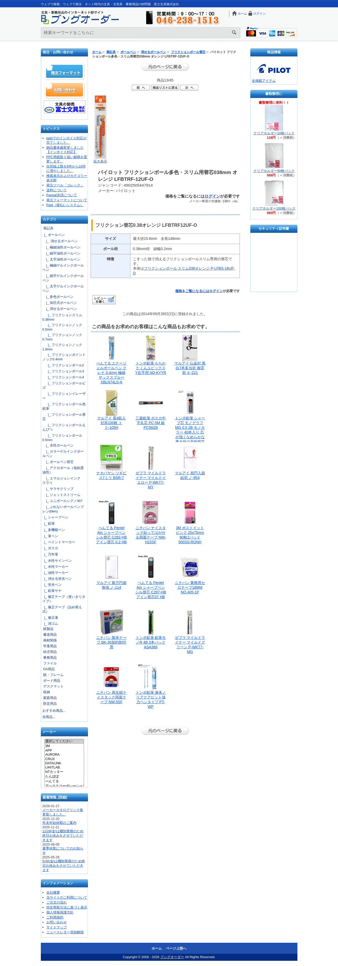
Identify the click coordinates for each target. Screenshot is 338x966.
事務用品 (50, 658)
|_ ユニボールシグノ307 (62, 501)
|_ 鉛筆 (48, 523)
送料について (56, 190)
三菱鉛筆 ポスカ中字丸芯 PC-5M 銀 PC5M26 (151, 423)
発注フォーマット (65, 71)
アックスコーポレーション (64, 786)
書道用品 (50, 635)
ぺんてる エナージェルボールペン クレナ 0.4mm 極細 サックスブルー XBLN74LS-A (111, 372)
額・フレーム (53, 675)
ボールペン (128, 52)
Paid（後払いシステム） (65, 205)
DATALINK (64, 763)
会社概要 (53, 892)
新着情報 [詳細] (55, 797)
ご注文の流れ (56, 902)
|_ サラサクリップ (58, 489)
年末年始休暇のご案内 (59, 823)
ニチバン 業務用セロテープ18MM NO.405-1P (190, 587)
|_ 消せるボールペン (60, 241)
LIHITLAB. (64, 767)
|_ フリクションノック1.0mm (62, 347)
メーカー (49, 732)
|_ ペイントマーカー (58, 542)
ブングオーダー (172, 957)
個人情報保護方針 (60, 912)
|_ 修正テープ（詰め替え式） (62, 609)
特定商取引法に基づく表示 (66, 907)
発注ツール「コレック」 (65, 185)
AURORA (64, 755)
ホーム (242, 13)
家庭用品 (50, 698)
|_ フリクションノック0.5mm (62, 327)
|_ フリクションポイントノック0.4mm (64, 357)
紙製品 (48, 629)
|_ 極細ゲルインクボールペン (63, 267)
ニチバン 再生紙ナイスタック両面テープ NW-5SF (111, 697)
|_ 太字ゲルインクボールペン (63, 288)
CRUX (64, 759)
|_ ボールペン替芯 (58, 462)
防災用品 (50, 703)
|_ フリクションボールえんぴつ (64, 427)
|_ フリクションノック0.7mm (62, 337)
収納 (46, 692)
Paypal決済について (61, 195)
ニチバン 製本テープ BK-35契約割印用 (111, 642)
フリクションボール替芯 (188, 52)
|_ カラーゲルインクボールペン (63, 453)
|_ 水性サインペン (57, 561)
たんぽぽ (64, 776)
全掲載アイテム (264, 81)
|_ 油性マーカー (55, 573)
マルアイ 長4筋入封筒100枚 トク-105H (111, 423)
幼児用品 (50, 652)
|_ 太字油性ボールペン (61, 259)
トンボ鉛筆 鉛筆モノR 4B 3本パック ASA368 (151, 642)
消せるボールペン (153, 52)
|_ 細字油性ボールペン (61, 253)
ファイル (50, 663)
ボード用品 (51, 680)
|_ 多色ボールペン (58, 297)
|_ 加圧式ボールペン (59, 303)
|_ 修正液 (50, 618)
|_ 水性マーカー (55, 567)
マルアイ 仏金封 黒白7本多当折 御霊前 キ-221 (190, 368)
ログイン (259, 13)
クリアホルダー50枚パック (274, 171)
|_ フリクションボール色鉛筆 (64, 406)
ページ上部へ (176, 948)
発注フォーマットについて (66, 200)
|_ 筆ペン (50, 536)
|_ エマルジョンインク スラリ (63, 480)
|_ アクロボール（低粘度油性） (63, 470)
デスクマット (53, 686)
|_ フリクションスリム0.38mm (62, 317)
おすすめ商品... (54, 711)
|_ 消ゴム (50, 624)
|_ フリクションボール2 (63, 365)
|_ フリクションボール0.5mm (62, 437)
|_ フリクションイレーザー (64, 396)
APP (64, 750)
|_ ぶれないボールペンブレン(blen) (63, 509)
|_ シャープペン (55, 517)
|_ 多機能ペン (53, 530)
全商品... (49, 717)
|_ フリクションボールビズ (64, 385)
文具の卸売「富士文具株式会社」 (65, 107)
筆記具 (111, 52)
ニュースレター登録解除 (65, 932)
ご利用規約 (54, 917)
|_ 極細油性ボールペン (61, 247)
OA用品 (49, 669)
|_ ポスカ (50, 548)
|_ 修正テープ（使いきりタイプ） (63, 599)
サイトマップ (56, 927)
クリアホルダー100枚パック (273, 208)
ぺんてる (64, 781)
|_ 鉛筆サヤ (52, 591)
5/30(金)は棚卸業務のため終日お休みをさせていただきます (63, 865)
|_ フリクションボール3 (63, 371)
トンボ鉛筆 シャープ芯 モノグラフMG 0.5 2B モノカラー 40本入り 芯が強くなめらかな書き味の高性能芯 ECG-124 (190, 432)
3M (64, 746)
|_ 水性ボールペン (58, 445)
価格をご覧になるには (192, 291)
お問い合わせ (65, 90)
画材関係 (50, 640)
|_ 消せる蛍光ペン (57, 579)
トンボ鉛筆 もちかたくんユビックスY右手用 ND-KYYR (150, 368)
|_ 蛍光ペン (52, 585)
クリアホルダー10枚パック (274, 133)
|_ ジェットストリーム (61, 495)
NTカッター (64, 772)
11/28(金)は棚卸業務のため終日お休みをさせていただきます (63, 835)
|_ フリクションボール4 (63, 377)
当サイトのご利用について (66, 897)
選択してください (64, 741)
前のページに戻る (165, 67)
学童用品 (50, 646)
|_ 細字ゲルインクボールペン (63, 278)
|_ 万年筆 (50, 554)
